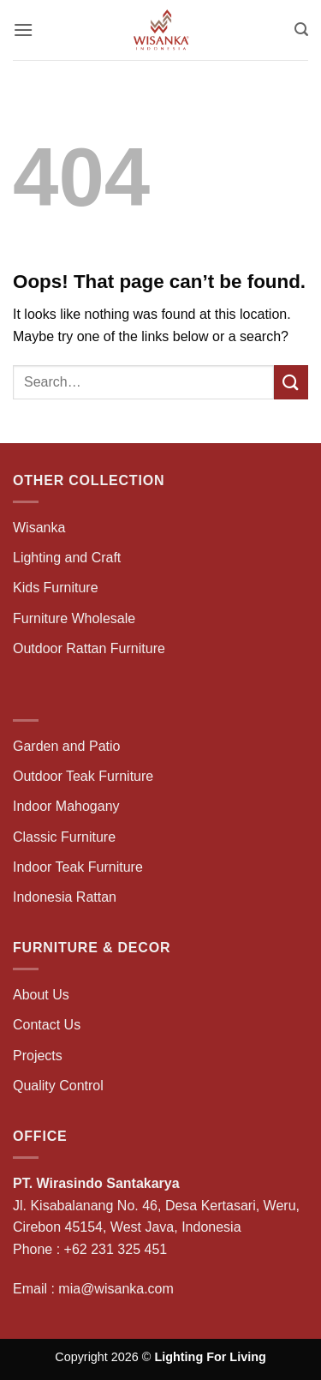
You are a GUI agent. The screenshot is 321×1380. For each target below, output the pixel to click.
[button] (23, 30)
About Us (41, 994)
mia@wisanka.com (116, 1288)
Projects (37, 1055)
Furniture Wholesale (74, 618)
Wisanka (41, 527)
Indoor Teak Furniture (78, 867)
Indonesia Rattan (64, 897)
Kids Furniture (55, 587)
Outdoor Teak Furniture (83, 776)
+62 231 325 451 (116, 1249)
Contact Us (46, 1024)
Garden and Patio (66, 746)
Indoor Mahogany (66, 806)
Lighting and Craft (67, 557)
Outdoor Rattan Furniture (89, 648)
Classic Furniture (64, 837)
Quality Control (58, 1085)
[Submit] (291, 382)
